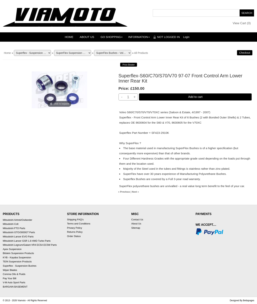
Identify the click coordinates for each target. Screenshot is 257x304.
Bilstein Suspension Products (18, 253)
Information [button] (139, 36)
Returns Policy (75, 232)
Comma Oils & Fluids (14, 274)
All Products (141, 52)
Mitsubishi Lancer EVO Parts (18, 236)
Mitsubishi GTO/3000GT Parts (19, 232)
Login (186, 37)
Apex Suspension (12, 249)
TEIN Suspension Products (17, 261)
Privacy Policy (74, 227)
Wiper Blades (10, 270)
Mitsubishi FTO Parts (14, 228)
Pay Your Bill (9, 278)
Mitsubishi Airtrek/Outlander (17, 220)
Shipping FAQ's (75, 219)
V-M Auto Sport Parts (14, 282)
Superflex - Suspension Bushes (19, 265)
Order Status (74, 236)
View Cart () (242, 23)
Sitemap (135, 227)
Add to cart (195, 96)
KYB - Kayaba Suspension (17, 257)
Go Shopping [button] (112, 36)
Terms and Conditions (78, 223)
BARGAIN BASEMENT (15, 286)
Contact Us (137, 219)
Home (69, 36)
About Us (87, 36)
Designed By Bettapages (242, 300)
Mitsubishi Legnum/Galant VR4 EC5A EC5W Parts (30, 244)
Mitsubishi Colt (11, 224)
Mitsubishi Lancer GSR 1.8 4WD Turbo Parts (27, 240)
